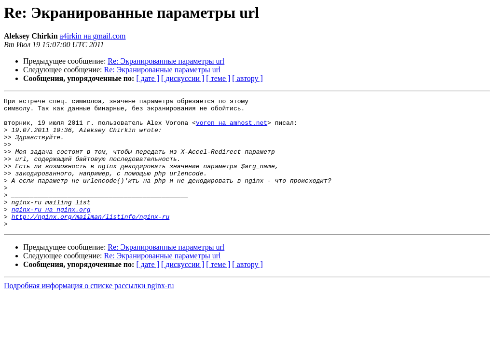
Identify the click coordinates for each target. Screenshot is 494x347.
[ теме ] (218, 78)
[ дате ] (147, 78)
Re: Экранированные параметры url (166, 61)
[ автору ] (247, 78)
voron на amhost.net (231, 128)
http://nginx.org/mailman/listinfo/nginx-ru (91, 241)
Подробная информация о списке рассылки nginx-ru (89, 311)
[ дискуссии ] (182, 78)
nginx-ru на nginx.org (51, 232)
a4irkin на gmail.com (93, 36)
